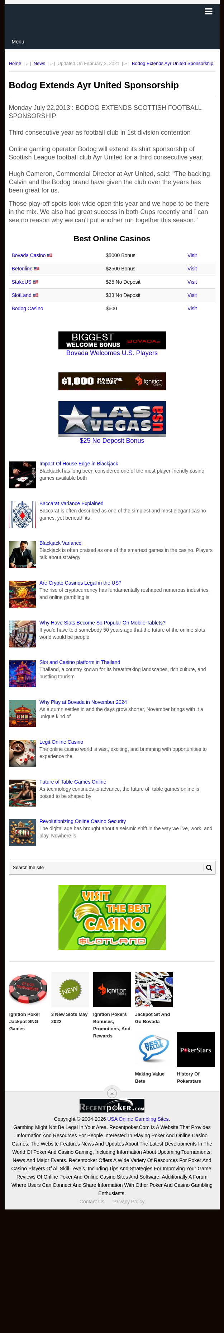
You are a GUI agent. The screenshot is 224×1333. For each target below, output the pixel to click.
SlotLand (22, 295)
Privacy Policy (128, 1201)
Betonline (22, 268)
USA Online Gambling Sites (137, 1119)
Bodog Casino (27, 308)
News (40, 63)
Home (15, 63)
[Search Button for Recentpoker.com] (208, 867)
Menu (18, 42)
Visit (192, 255)
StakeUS (22, 282)
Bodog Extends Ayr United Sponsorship (172, 63)
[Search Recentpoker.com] (112, 867)
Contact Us (92, 1201)
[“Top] (112, 1093)
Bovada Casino (29, 255)
